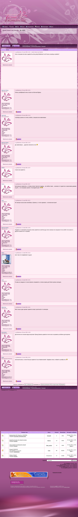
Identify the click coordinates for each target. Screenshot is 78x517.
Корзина (43, 46)
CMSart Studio (67, 487)
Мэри (71, 436)
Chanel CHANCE (13, 449)
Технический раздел (36, 46)
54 (10, 273)
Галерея (5, 26)
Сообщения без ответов (6, 43)
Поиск (22, 26)
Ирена (71, 446)
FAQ (17, 26)
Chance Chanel (13, 455)
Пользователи (30, 26)
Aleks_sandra (49, 445)
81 (9, 272)
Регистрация (44, 26)
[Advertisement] (39, 38)
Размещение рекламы (57, 472)
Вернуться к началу (7, 64)
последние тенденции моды (20, 436)
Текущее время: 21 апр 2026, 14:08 (29, 45)
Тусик (49, 450)
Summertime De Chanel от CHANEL (18, 435)
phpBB (56, 486)
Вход (51, 26)
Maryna (49, 440)
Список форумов (26, 46)
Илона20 (49, 435)
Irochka (71, 456)
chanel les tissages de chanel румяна (18, 440)
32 (9, 376)
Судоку (11, 26)
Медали (37, 26)
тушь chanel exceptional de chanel (17, 444)
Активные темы (15, 43)
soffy (71, 441)
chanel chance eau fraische (10, 30)
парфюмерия (17, 451)
